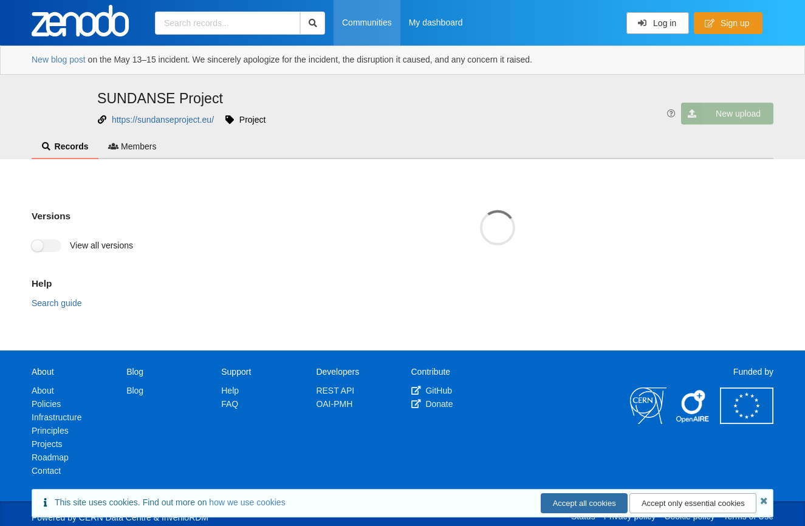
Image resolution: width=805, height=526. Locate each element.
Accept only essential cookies (693, 503)
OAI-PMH (334, 404)
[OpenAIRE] (693, 421)
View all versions (101, 245)
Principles (50, 430)
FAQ (229, 404)
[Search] (312, 23)
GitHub (431, 390)
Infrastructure (56, 417)
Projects (47, 444)
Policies (46, 404)
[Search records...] (227, 23)
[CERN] (648, 421)
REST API (335, 390)
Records (65, 146)
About (43, 390)
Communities (367, 22)
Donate (432, 404)
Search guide (57, 303)
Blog (134, 390)
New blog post (59, 59)
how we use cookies (247, 502)
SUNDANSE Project (160, 98)
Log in (657, 23)
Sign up (727, 23)
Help (230, 390)
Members (132, 146)
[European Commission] (746, 421)
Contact (46, 471)
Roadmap (50, 457)
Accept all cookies (584, 503)
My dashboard (436, 22)
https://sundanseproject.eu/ (163, 120)
